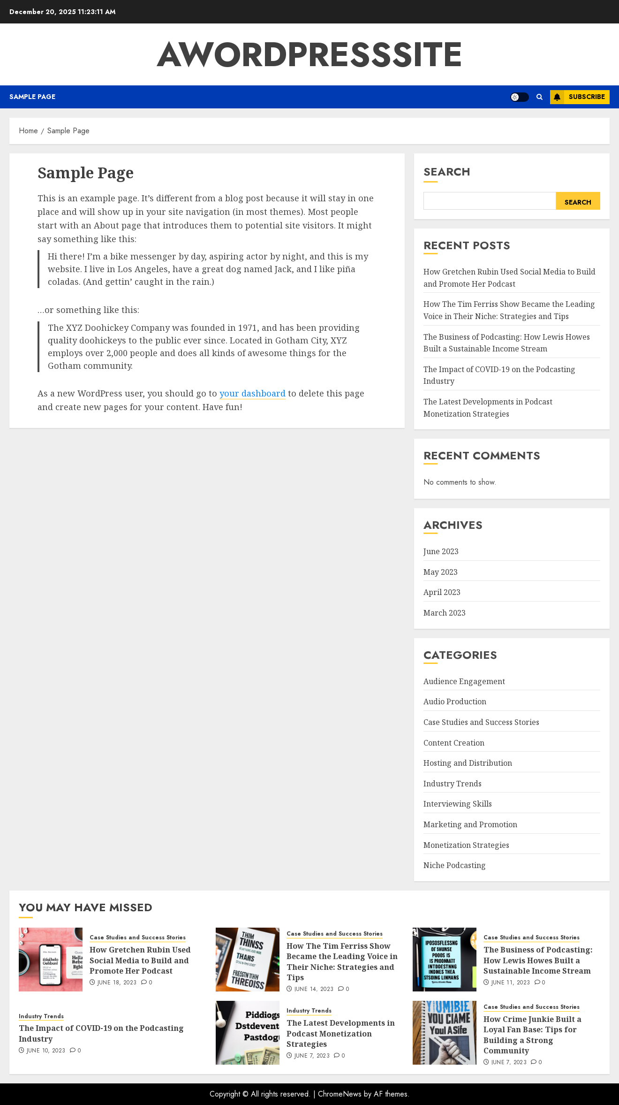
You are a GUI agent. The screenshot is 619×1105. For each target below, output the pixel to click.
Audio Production (454, 701)
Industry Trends (452, 783)
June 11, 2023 (510, 983)
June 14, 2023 (314, 989)
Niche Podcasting (454, 865)
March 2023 (444, 613)
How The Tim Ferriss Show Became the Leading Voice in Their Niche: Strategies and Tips (342, 962)
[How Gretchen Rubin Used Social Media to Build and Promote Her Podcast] (51, 959)
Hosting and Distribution (467, 763)
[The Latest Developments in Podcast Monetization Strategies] (247, 1033)
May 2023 (440, 572)
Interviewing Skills (457, 804)
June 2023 (441, 551)
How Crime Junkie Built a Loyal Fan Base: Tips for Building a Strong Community (532, 1035)
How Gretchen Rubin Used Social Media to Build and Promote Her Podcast (140, 960)
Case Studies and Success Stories (481, 722)
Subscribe (577, 97)
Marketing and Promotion (470, 824)
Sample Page (32, 96)
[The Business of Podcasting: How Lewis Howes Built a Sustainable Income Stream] (444, 959)
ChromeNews (340, 1094)
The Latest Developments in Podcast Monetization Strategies (341, 1033)
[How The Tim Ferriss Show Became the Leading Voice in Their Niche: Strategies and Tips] (247, 959)
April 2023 (441, 592)
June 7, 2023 (312, 1056)
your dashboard (252, 393)
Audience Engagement (464, 681)
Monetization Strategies (466, 845)
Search (446, 171)
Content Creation (453, 743)
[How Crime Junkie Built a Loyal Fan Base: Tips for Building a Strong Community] (444, 1033)
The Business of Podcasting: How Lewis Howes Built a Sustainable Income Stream (538, 960)
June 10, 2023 (46, 1051)
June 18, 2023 (117, 983)
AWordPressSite (310, 54)
